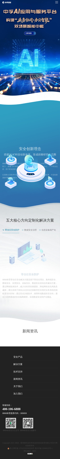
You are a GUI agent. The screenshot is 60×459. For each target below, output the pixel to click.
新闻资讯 (17, 379)
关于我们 (17, 386)
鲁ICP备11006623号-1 (44, 448)
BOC (34, 451)
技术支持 (17, 371)
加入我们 (17, 393)
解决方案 (17, 364)
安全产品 (17, 357)
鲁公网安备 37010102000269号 (22, 448)
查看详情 (30, 335)
